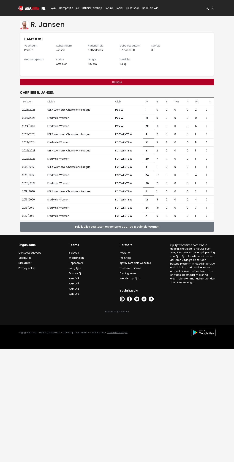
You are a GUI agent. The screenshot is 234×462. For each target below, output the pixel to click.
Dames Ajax (76, 273)
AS (77, 8)
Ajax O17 (74, 283)
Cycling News (128, 273)
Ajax (53, 8)
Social (119, 8)
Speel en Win (150, 8)
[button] (207, 8)
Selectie (74, 252)
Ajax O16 (74, 288)
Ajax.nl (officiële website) (135, 263)
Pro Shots (125, 258)
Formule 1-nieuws (130, 268)
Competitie (64, 8)
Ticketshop (133, 8)
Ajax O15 (74, 294)
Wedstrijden (76, 258)
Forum (109, 8)
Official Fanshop (90, 8)
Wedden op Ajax (130, 278)
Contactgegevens (29, 252)
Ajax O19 (74, 278)
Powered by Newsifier (117, 311)
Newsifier (125, 252)
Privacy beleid (27, 268)
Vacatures (24, 258)
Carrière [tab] (117, 82)
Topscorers (76, 263)
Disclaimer (24, 263)
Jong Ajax (75, 268)
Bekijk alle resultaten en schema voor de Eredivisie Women (117, 227)
